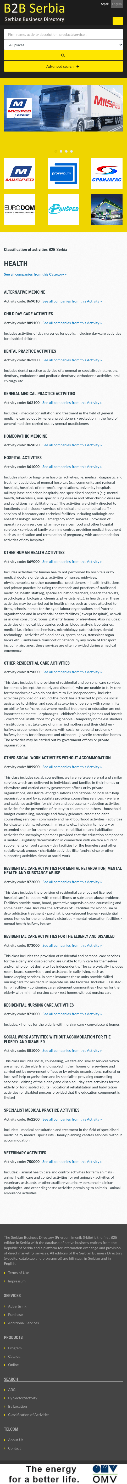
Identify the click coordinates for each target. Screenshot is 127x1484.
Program (15, 1348)
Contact (14, 1448)
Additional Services (23, 1323)
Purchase (15, 1314)
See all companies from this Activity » (72, 301)
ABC (11, 1389)
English (117, 4)
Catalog (14, 1356)
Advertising (17, 1306)
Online (13, 1364)
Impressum (17, 1281)
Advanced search (62, 66)
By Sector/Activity (22, 1398)
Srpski (105, 4)
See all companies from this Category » (35, 274)
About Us (15, 1439)
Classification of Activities (28, 1414)
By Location (17, 1406)
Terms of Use (18, 1272)
